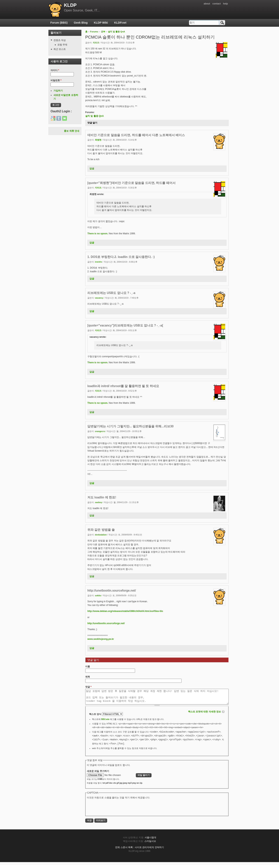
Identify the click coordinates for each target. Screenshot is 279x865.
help (225, 3)
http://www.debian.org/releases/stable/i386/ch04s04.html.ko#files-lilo (125, 611)
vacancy (99, 298)
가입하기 (58, 90)
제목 (87, 676)
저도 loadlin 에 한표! (101, 497)
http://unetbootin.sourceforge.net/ (111, 590)
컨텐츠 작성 (59, 40)
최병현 (98, 140)
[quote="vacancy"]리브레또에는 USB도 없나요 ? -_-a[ (125, 325)
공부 (103, 31)
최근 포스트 (59, 49)
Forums (94, 31)
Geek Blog (81, 22)
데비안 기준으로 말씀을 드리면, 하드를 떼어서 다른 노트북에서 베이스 (136, 135)
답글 (92, 168)
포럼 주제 (62, 44)
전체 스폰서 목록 (124, 850)
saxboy (98, 502)
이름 (87, 666)
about (207, 3)
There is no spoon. (97, 233)
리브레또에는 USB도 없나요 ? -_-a (111, 293)
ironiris (98, 262)
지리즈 (96, 42)
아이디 (55, 70)
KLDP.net (120, 22)
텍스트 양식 (95, 717)
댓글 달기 (92, 122)
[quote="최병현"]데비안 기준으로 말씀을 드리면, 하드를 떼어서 (131, 183)
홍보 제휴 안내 (71, 131)
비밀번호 (56, 80)
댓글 (88, 686)
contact (216, 3)
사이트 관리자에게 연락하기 (149, 850)
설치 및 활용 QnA (116, 31)
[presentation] (116, 810)
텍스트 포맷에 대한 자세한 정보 (204, 714)
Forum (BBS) (59, 22)
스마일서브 (150, 844)
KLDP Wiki (101, 22)
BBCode (105, 722)
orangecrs (100, 431)
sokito (98, 595)
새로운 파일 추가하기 (98, 774)
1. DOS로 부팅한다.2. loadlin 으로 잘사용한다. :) (121, 257)
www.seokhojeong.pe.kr (100, 639)
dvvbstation (101, 534)
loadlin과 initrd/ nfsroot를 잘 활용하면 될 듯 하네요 (123, 386)
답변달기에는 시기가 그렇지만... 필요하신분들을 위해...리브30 (130, 426)
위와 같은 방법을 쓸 (101, 529)
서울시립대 (150, 840)
